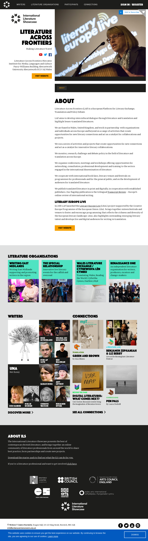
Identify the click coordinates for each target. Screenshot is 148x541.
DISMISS (135, 535)
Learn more (53, 536)
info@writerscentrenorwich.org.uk (21, 528)
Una (13, 368)
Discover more (19, 412)
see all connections (88, 411)
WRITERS (21, 5)
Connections (91, 5)
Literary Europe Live (90, 206)
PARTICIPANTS (71, 5)
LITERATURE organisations (45, 5)
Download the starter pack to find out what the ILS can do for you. (40, 457)
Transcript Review (117, 192)
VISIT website (41, 76)
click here (72, 464)
